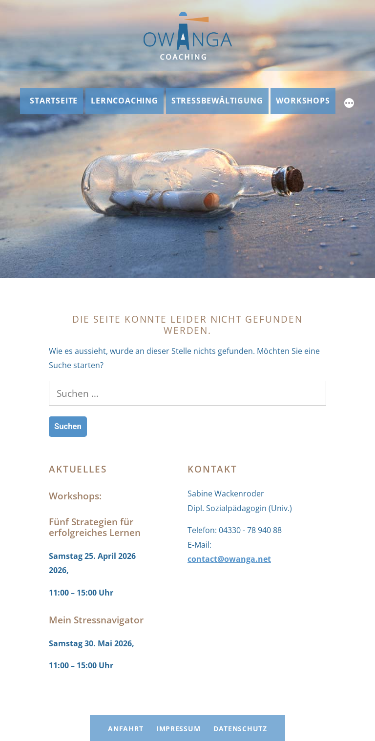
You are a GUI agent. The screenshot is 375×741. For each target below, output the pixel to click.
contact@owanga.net (229, 559)
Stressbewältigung (217, 100)
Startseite (54, 100)
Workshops (303, 100)
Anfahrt (125, 728)
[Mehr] (349, 104)
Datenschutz (240, 728)
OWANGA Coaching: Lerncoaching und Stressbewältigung (139, 697)
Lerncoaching (124, 100)
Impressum (178, 728)
